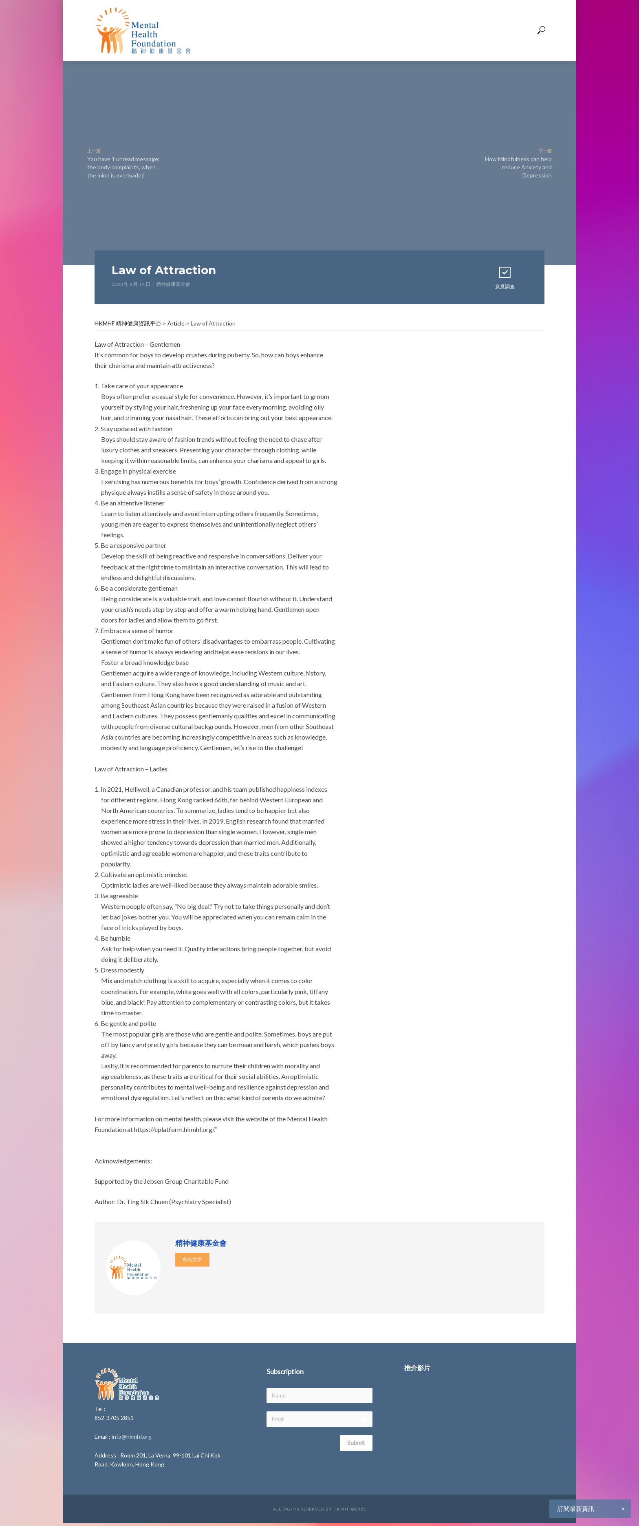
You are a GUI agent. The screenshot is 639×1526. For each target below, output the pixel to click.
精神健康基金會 (173, 284)
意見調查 (504, 277)
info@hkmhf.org (132, 1436)
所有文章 (192, 1259)
